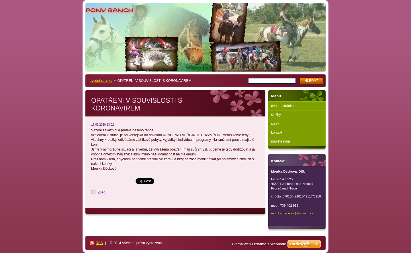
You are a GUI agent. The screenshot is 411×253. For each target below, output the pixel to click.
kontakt (276, 133)
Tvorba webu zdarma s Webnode (258, 244)
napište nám (280, 141)
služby (276, 115)
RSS (99, 243)
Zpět (101, 192)
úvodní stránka (101, 81)
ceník (275, 124)
